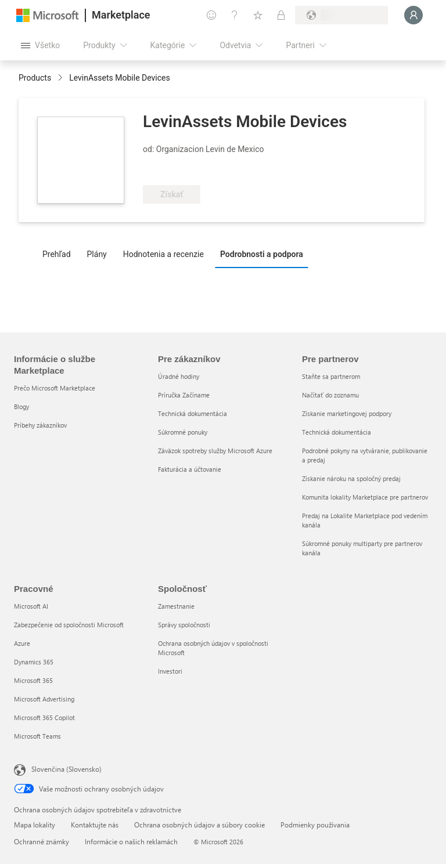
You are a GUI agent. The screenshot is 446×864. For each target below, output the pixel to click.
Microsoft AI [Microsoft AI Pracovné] (31, 606)
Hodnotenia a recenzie (163, 254)
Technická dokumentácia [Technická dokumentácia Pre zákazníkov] (192, 413)
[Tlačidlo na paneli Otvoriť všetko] (40, 45)
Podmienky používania (315, 824)
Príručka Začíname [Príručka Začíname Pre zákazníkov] (184, 395)
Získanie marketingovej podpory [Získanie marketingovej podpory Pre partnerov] (346, 413)
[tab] (59, 253)
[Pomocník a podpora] (234, 15)
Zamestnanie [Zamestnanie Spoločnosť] (176, 606)
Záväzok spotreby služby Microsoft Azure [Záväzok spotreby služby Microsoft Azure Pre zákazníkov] (215, 450)
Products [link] (35, 77)
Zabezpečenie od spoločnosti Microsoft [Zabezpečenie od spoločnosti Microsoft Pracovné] (69, 624)
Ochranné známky (41, 841)
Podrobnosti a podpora (261, 254)
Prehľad (56, 254)
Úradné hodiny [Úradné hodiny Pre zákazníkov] (178, 376)
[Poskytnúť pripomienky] (211, 15)
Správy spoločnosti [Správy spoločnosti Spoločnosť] (184, 624)
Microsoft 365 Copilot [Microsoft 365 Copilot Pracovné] (44, 717)
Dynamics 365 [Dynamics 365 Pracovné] (33, 661)
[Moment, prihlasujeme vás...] (413, 15)
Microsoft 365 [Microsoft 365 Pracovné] (33, 680)
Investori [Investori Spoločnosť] (170, 671)
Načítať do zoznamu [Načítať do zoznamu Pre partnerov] (330, 395)
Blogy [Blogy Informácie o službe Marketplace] (21, 406)
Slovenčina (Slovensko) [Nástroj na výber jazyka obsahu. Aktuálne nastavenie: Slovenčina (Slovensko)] (66, 768)
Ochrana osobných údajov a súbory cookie (199, 824)
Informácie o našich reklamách (131, 841)
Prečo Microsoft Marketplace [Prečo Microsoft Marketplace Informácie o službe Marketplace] (54, 388)
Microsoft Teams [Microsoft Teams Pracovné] (37, 736)
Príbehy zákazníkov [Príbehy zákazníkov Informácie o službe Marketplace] (40, 425)
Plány (97, 254)
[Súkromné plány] (281, 15)
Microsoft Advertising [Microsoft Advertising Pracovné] (44, 699)
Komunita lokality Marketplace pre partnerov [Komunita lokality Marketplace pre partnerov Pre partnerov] (365, 497)
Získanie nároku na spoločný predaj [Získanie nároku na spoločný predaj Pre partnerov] (351, 478)
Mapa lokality (34, 824)
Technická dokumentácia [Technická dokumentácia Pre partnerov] (336, 432)
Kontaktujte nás (94, 824)
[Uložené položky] (258, 15)
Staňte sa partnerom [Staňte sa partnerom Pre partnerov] (331, 376)
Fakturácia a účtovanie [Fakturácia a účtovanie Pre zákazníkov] (189, 469)
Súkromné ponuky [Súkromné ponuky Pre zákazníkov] (182, 432)
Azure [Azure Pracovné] (22, 643)
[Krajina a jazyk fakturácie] (341, 15)
